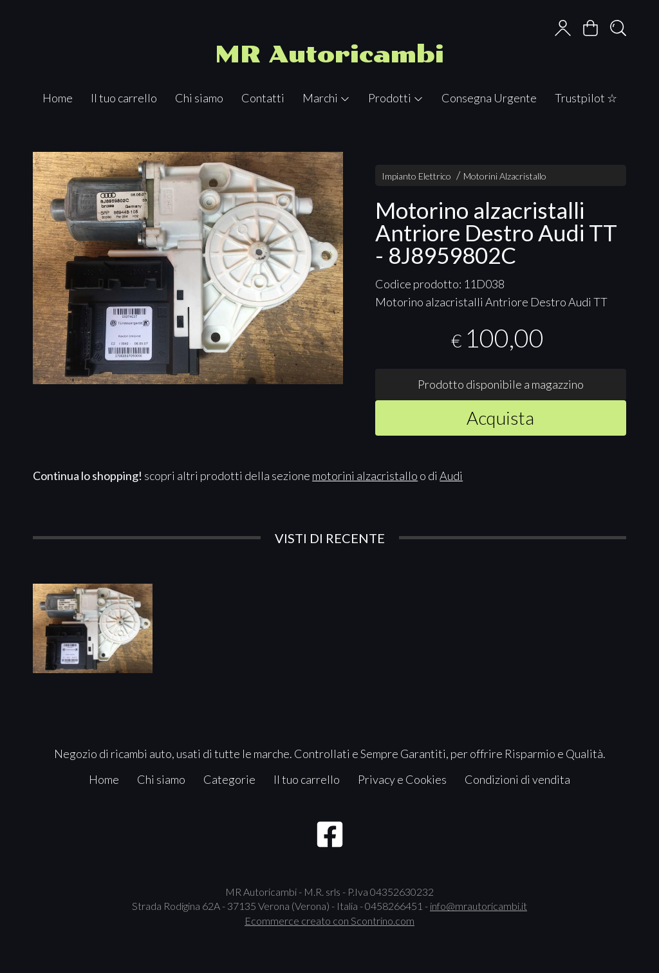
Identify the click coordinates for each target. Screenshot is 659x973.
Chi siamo (199, 98)
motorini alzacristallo (365, 475)
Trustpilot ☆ (586, 98)
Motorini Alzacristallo (504, 176)
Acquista (500, 418)
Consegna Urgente (489, 98)
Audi (451, 475)
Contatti (262, 98)
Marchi (326, 98)
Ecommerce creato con (329, 920)
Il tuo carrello (124, 98)
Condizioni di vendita (517, 779)
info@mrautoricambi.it (478, 906)
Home (57, 98)
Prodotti (395, 98)
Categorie (229, 779)
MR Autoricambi (329, 54)
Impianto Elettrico (416, 176)
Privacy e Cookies (402, 779)
